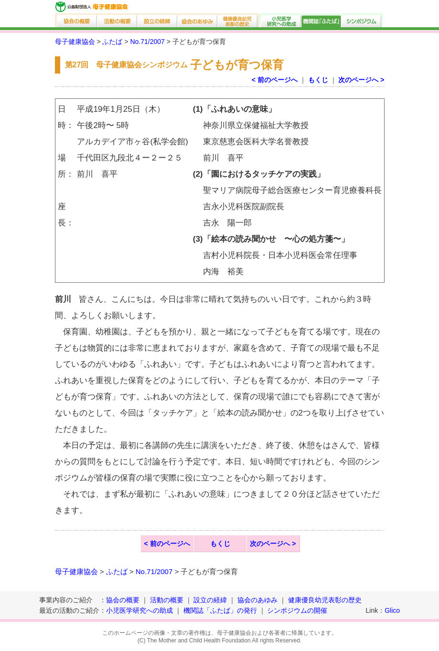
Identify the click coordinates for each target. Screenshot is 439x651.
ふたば (112, 41)
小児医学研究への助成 (280, 20)
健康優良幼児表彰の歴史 (238, 20)
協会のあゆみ (198, 20)
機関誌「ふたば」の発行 (220, 610)
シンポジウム (362, 20)
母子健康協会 (75, 41)
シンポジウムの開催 (297, 610)
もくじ (318, 80)
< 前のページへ (275, 80)
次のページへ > (361, 80)
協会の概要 (76, 20)
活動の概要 (117, 20)
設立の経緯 (158, 20)
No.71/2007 (147, 41)
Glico (392, 610)
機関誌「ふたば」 (321, 20)
